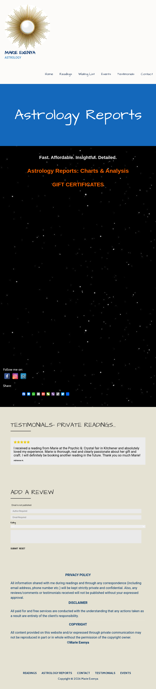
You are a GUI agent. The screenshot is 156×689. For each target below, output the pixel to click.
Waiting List (86, 74)
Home (49, 74)
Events (106, 74)
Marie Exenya (20, 53)
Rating (13, 523)
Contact (147, 74)
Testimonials (125, 74)
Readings (66, 74)
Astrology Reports (57, 673)
